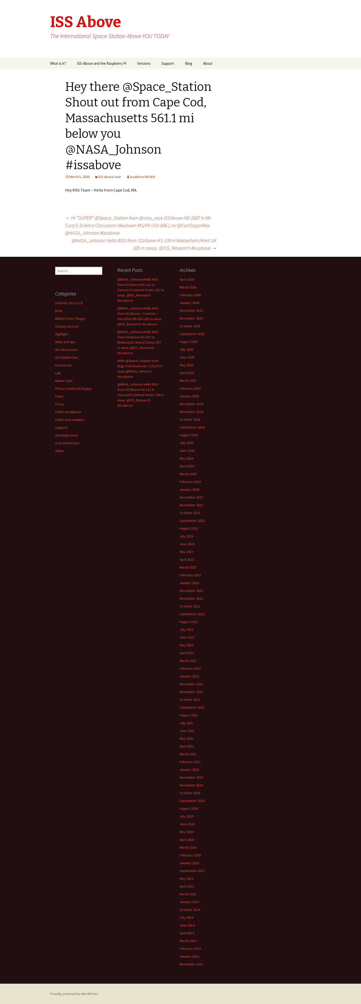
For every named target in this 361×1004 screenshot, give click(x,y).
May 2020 (186, 832)
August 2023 (188, 528)
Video (59, 451)
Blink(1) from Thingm (70, 318)
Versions (144, 63)
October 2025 (189, 326)
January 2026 (189, 302)
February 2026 (190, 295)
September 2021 (192, 707)
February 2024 (190, 481)
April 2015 (186, 886)
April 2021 (186, 746)
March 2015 (187, 894)
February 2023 (190, 575)
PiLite (59, 396)
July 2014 (186, 917)
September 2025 (192, 334)
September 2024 (192, 427)
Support (167, 63)
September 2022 (192, 614)
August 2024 (188, 435)
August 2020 (188, 808)
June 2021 (187, 730)
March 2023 (187, 567)
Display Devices (67, 326)
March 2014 (187, 940)
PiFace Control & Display (73, 388)
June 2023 (187, 544)
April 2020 (186, 839)
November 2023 (191, 505)
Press (59, 404)
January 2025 (189, 396)
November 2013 (191, 964)
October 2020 (189, 793)
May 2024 (186, 458)
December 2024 (191, 404)
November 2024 (191, 411)
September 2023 (192, 520)
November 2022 (191, 598)
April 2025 (186, 372)
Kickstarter (63, 365)
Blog (188, 63)
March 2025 (187, 380)
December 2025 (191, 310)
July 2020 (186, 816)
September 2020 (192, 800)
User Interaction (67, 443)
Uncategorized (66, 435)
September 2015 (192, 870)
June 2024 (187, 450)
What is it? (58, 63)
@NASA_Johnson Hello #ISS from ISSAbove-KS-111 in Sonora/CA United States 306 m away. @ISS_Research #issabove (140, 395)
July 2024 (186, 443)
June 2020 (187, 824)
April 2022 (186, 653)
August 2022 (188, 621)
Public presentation (69, 419)
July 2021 (186, 723)
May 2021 (186, 738)
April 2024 (186, 466)
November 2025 (191, 318)
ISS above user (110, 176)
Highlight (61, 334)
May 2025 (186, 365)
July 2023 (186, 536)
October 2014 (189, 909)
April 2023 (186, 559)
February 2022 (190, 668)
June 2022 (187, 637)
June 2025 (187, 357)
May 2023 (186, 551)
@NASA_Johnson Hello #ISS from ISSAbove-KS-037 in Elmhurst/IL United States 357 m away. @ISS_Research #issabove (139, 342)
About (208, 63)
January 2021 (189, 769)
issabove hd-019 (142, 176)
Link (58, 373)
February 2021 (190, 762)
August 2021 (188, 715)
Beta (58, 310)
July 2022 (186, 629)
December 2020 (191, 777)
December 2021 (191, 684)
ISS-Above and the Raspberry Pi (101, 63)
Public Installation (68, 412)
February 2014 (190, 948)
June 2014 (187, 925)
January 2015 (189, 902)
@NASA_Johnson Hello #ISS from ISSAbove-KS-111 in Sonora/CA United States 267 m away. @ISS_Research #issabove (140, 290)
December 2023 (191, 497)
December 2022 (191, 590)
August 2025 (188, 341)
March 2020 (187, 847)
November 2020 (191, 785)
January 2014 (189, 956)
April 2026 (186, 279)
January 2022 (189, 676)
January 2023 (189, 583)
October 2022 (189, 606)
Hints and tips (65, 342)
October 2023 (189, 513)
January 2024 (189, 489)
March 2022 (187, 660)
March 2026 (187, 287)
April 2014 (186, 933)
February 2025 (190, 388)
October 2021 (189, 699)
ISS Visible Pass (66, 357)
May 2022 (186, 645)
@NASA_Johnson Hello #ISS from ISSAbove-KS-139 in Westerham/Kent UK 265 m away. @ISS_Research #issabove (144, 244)
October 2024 (189, 419)
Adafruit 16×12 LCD (69, 303)
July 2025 (186, 349)
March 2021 (187, 754)
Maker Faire (64, 381)
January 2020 (189, 863)
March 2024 (187, 474)
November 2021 (191, 691)
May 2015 (186, 878)
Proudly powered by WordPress (74, 993)
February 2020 (190, 855)
